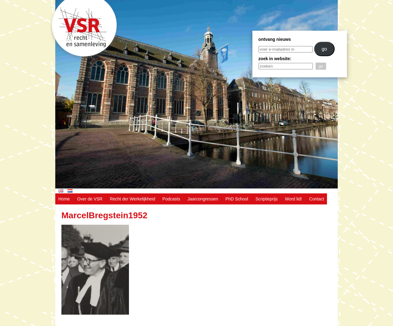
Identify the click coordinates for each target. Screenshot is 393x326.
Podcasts (171, 198)
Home (64, 198)
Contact (316, 198)
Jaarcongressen (203, 198)
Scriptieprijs (266, 198)
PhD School (236, 198)
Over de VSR (89, 198)
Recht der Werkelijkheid (132, 198)
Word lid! (293, 198)
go (324, 49)
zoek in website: (275, 58)
